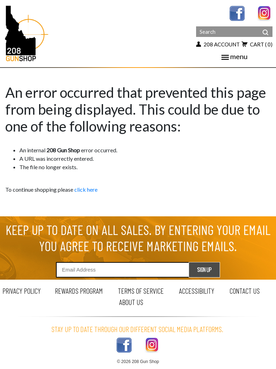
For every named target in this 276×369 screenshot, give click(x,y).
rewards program (79, 290)
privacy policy (21, 290)
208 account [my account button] (218, 44)
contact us (245, 290)
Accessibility (196, 290)
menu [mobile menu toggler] (234, 56)
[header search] (265, 27)
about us (131, 302)
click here (86, 189)
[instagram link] (264, 12)
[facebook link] (237, 12)
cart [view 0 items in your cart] (257, 44)
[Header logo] (27, 33)
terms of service (141, 290)
